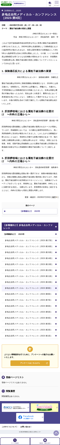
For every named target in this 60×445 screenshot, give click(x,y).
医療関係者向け (19, 3)
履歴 (54, 197)
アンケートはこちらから (30, 366)
